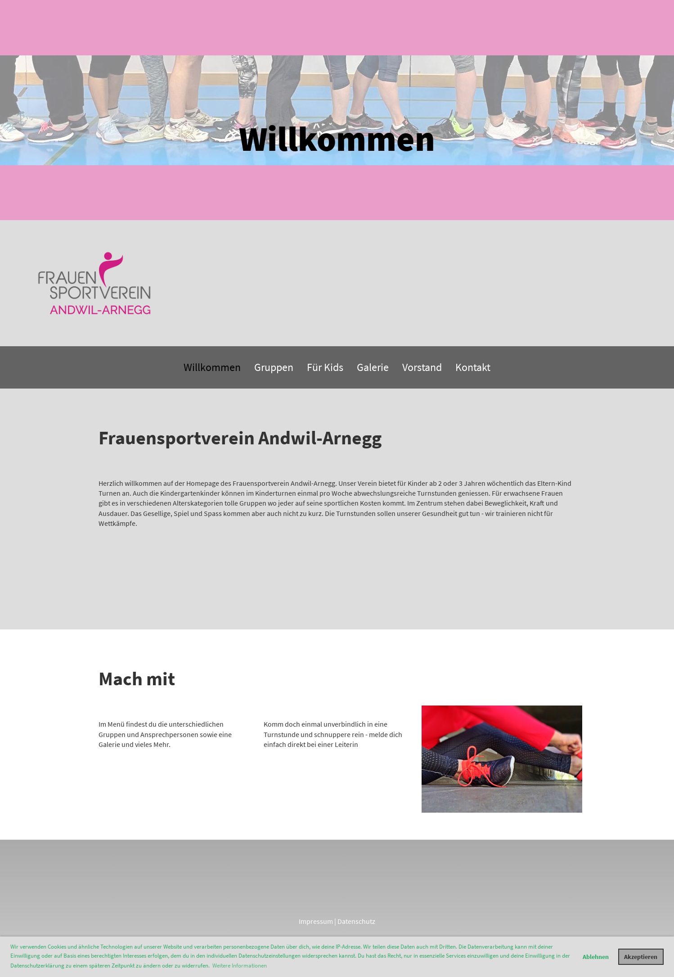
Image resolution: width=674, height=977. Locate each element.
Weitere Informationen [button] (239, 965)
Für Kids (325, 367)
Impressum (316, 921)
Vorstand (422, 367)
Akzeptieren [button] (640, 957)
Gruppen (273, 367)
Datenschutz (356, 921)
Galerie (373, 367)
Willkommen (212, 367)
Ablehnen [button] (596, 957)
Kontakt (472, 367)
